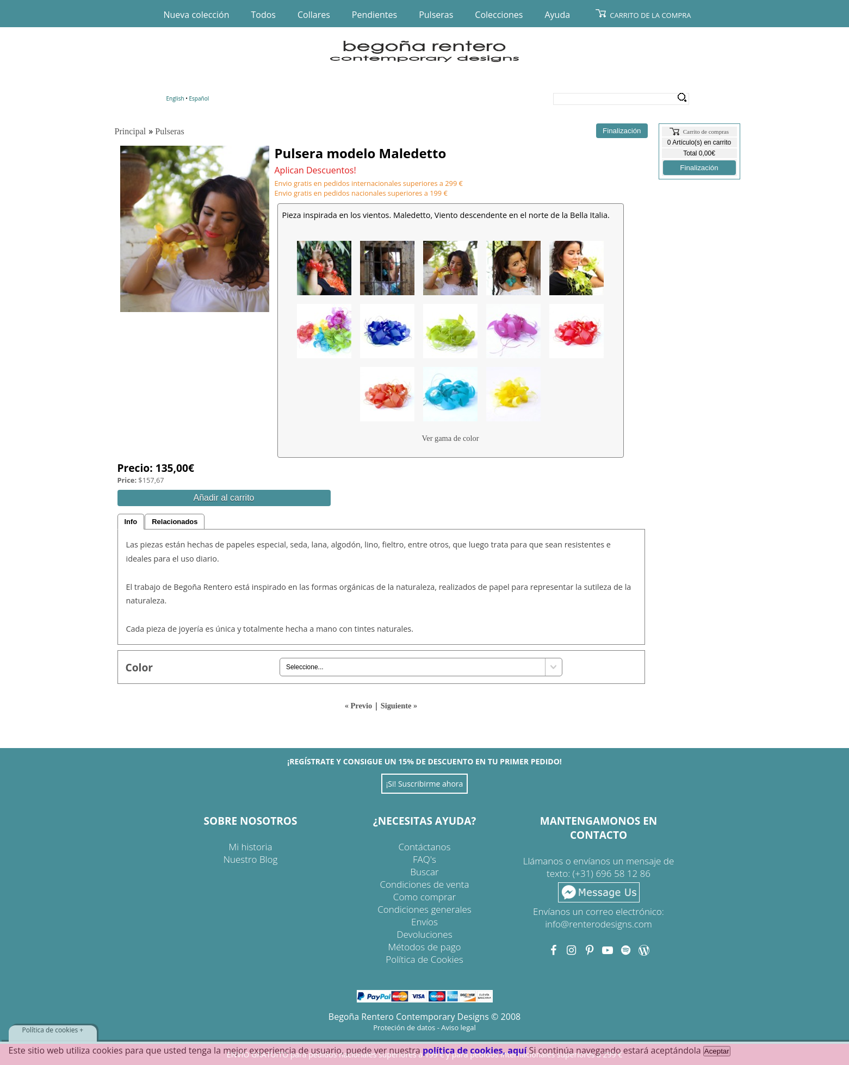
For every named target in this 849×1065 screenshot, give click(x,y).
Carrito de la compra (650, 15)
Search (682, 98)
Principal (130, 131)
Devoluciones (424, 934)
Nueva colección (197, 15)
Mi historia (250, 846)
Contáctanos (425, 846)
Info (131, 522)
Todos (263, 15)
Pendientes (374, 15)
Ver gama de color (450, 438)
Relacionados (174, 522)
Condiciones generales (424, 909)
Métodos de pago (424, 947)
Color (139, 667)
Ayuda (557, 15)
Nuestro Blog (251, 859)
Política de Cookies (424, 959)
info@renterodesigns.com (598, 924)
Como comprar (424, 896)
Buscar (424, 871)
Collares (314, 15)
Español (199, 98)
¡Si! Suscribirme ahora (424, 783)
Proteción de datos (404, 1027)
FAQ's (424, 859)
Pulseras (436, 15)
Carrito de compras (706, 131)
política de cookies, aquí (475, 1050)
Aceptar (716, 1051)
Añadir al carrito (223, 497)
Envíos (424, 921)
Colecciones (499, 15)
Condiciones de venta (424, 884)
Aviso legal (458, 1027)
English (175, 98)
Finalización (699, 168)
